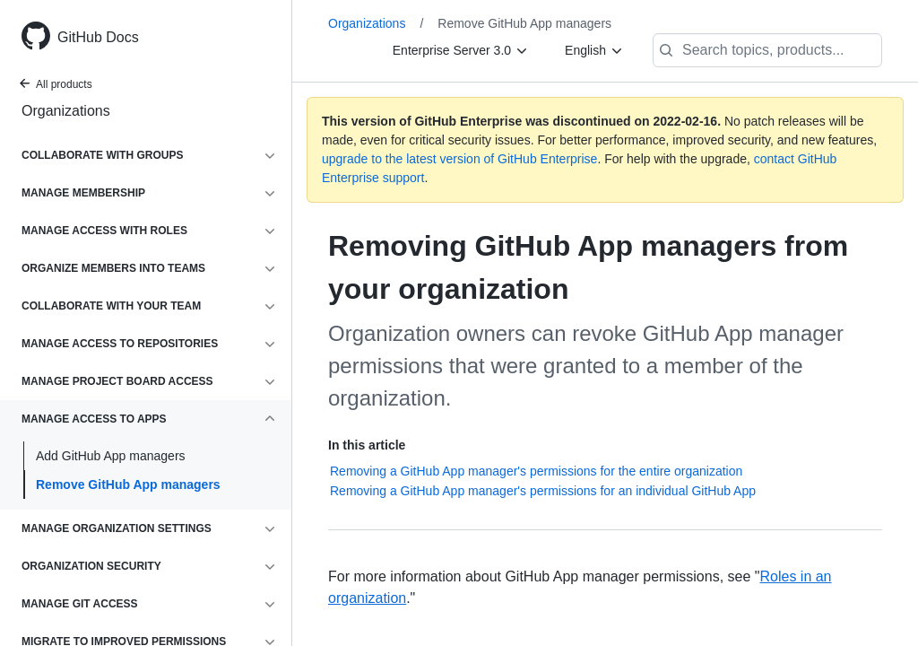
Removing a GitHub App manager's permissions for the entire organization (536, 471)
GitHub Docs (98, 37)
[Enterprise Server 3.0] (460, 50)
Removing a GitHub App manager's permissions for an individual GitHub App (543, 491)
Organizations (66, 110)
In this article (366, 445)
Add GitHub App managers (111, 456)
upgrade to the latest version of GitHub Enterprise (459, 159)
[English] (594, 50)
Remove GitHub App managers (128, 484)
